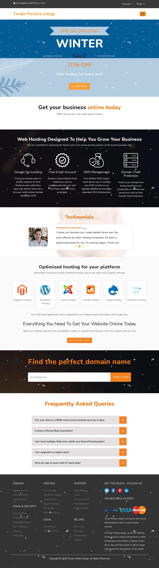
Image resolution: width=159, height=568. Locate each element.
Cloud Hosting (50, 499)
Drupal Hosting (113, 300)
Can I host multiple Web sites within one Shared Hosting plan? (70, 441)
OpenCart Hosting (137, 300)
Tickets (77, 495)
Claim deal (79, 86)
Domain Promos (20, 499)
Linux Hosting (50, 490)
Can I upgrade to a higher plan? (52, 452)
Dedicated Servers (52, 512)
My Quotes (79, 531)
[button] (77, 246)
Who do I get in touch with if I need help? (58, 463)
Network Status (81, 508)
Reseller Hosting (51, 503)
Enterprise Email (20, 517)
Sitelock (16, 531)
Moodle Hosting (91, 300)
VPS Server (49, 508)
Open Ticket (79, 490)
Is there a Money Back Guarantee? (54, 430)
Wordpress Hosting (45, 301)
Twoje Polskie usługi (34, 14)
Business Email (20, 513)
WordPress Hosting (52, 495)
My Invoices (79, 526)
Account (126, 4)
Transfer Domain (20, 495)
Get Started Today (79, 340)
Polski (140, 4)
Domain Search (20, 490)
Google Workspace (22, 522)
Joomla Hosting (68, 300)
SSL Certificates (20, 526)
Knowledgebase (81, 503)
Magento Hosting (22, 300)
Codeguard (18, 535)
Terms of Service (51, 531)
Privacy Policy (50, 526)
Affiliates (78, 540)
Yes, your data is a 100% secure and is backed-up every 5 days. (70, 420)
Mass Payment (80, 535)
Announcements (81, 499)
